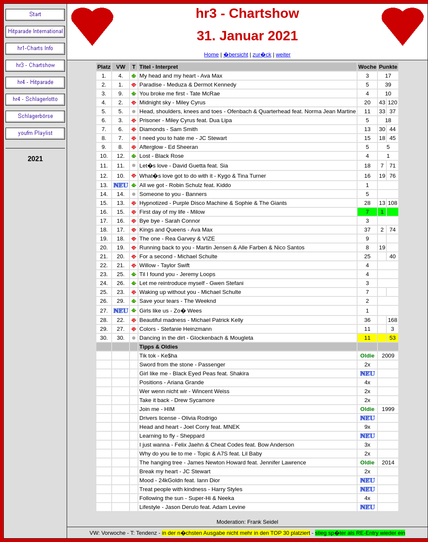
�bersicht (235, 54)
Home (211, 54)
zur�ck (262, 54)
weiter (283, 54)
